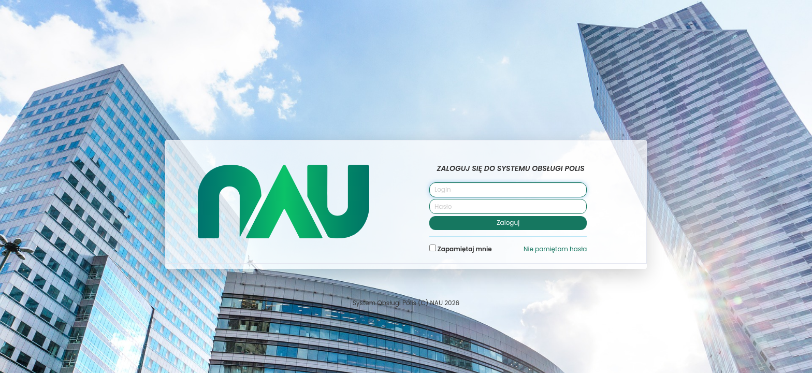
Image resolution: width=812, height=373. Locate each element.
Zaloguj (508, 222)
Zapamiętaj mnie (460, 249)
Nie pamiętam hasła (555, 249)
